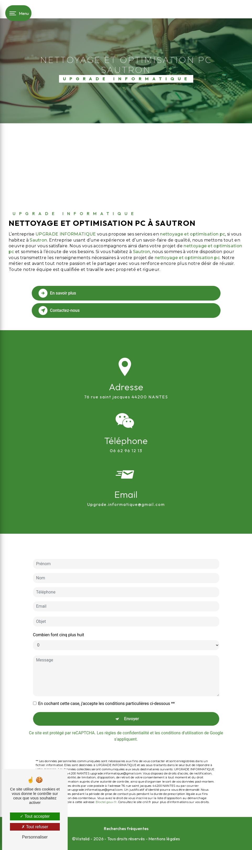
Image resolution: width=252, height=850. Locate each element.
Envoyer (131, 698)
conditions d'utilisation (182, 712)
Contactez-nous (59, 310)
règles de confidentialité (127, 712)
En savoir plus (57, 293)
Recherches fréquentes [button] (126, 828)
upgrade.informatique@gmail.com (126, 484)
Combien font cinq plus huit (58, 614)
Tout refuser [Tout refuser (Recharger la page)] (35, 827)
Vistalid (83, 838)
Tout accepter (35, 816)
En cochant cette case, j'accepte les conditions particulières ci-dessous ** (106, 683)
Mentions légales (164, 838)
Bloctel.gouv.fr (106, 782)
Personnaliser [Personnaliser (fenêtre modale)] (35, 837)
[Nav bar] (18, 13)
